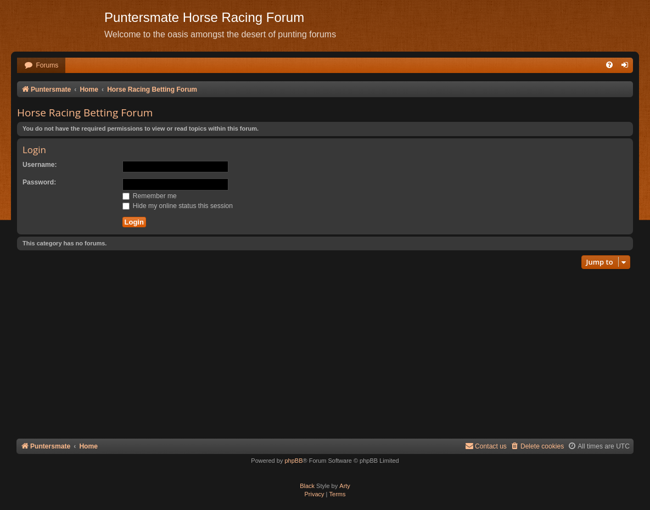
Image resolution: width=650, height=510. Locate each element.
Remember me (149, 196)
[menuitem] (41, 65)
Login (34, 149)
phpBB (293, 460)
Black (307, 486)
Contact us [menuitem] (486, 446)
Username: (40, 165)
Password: (39, 182)
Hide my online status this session (177, 206)
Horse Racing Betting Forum (85, 112)
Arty (344, 486)
